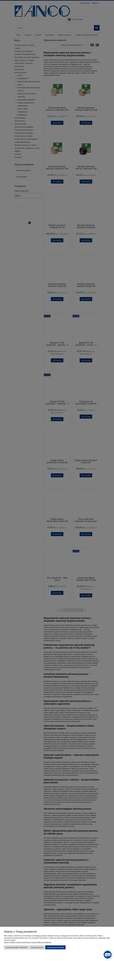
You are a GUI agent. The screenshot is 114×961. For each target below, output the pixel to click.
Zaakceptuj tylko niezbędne (16, 947)
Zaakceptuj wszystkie (55, 947)
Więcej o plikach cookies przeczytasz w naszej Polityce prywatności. (28, 942)
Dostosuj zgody (37, 947)
